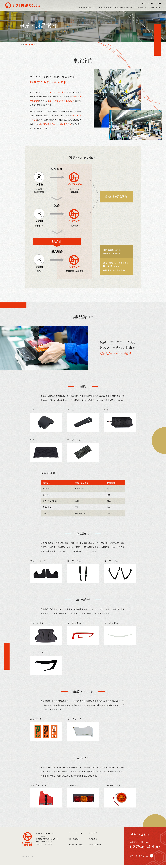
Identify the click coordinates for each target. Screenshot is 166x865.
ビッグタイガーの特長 (123, 7)
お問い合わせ (155, 7)
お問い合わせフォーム (143, 855)
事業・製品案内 (105, 7)
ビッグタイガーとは (86, 7)
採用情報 (140, 7)
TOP (21, 45)
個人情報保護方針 (97, 843)
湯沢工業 (94, 838)
